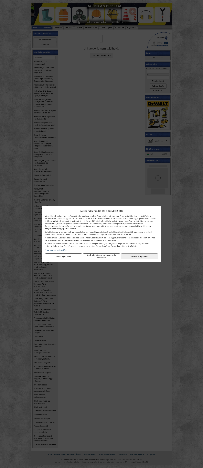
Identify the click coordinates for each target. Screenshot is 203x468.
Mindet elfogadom (139, 256)
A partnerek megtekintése (56, 250)
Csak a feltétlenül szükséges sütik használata (101, 256)
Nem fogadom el (63, 256)
